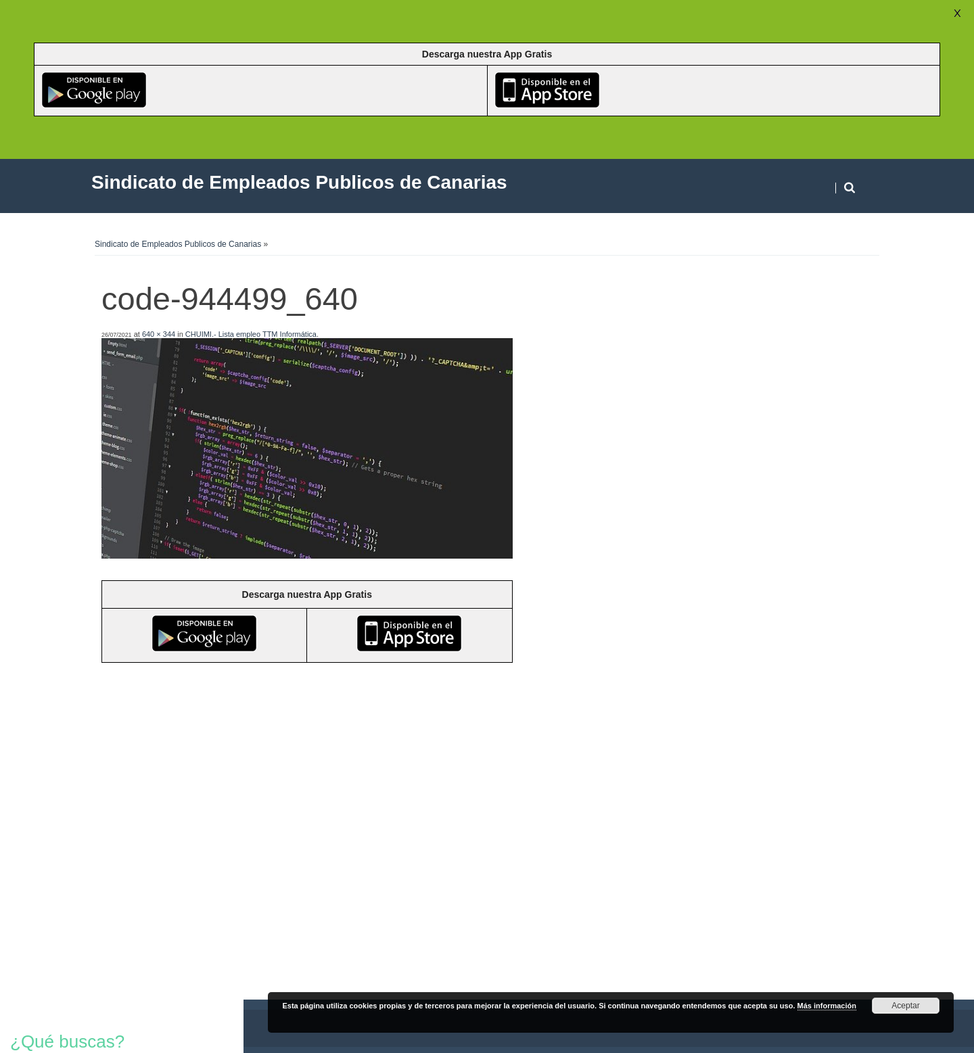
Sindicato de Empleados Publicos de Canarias (178, 244)
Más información (826, 1006)
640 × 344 (158, 334)
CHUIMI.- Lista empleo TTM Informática (251, 334)
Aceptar (905, 1005)
